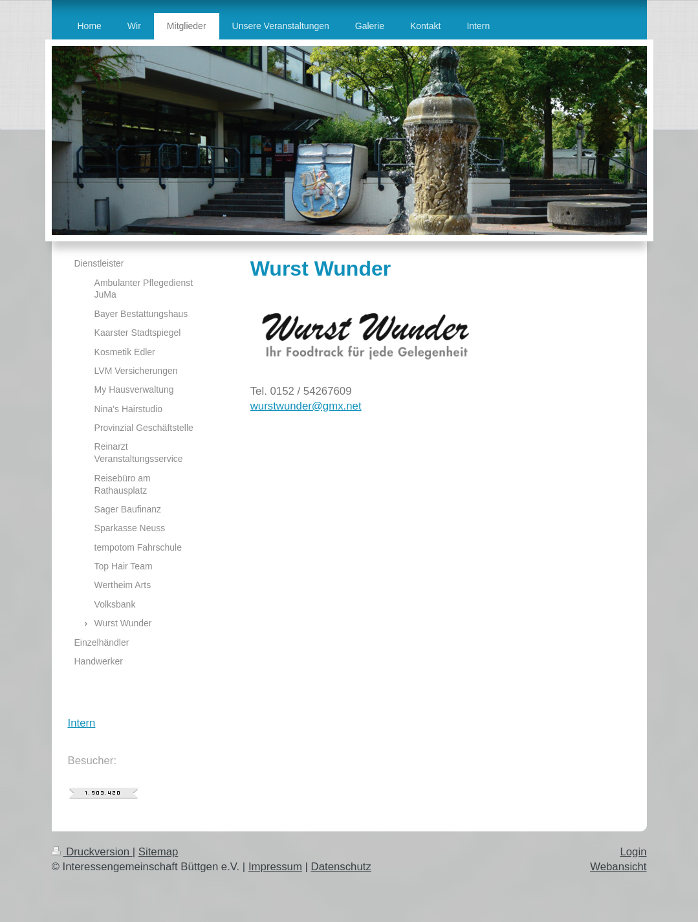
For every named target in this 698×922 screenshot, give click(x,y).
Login (633, 852)
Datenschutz (341, 867)
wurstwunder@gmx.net (306, 406)
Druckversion (92, 852)
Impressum (275, 867)
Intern (82, 723)
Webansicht (618, 867)
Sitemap (158, 852)
